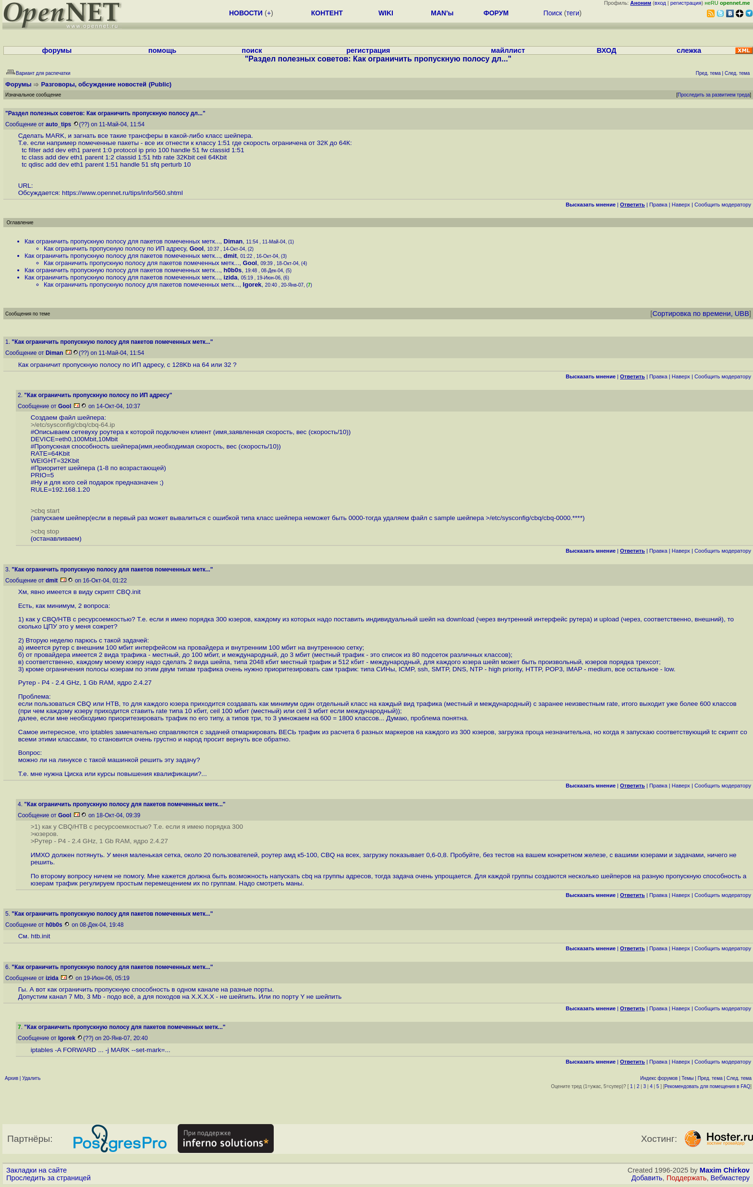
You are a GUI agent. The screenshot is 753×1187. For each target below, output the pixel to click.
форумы (57, 50)
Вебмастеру (730, 1178)
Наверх (681, 204)
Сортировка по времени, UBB (700, 313)
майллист (508, 50)
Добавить (647, 1178)
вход (660, 3)
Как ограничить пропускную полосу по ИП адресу (115, 248)
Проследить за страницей (48, 1178)
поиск (252, 50)
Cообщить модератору (722, 204)
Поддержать (687, 1178)
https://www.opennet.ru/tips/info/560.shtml (122, 192)
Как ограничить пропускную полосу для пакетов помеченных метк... (122, 241)
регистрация (686, 3)
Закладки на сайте (36, 1170)
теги (572, 13)
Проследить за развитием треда (714, 94)
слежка (689, 50)
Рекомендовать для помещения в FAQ (708, 1086)
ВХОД (606, 50)
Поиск (553, 13)
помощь (162, 50)
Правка (658, 204)
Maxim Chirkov (725, 1170)
